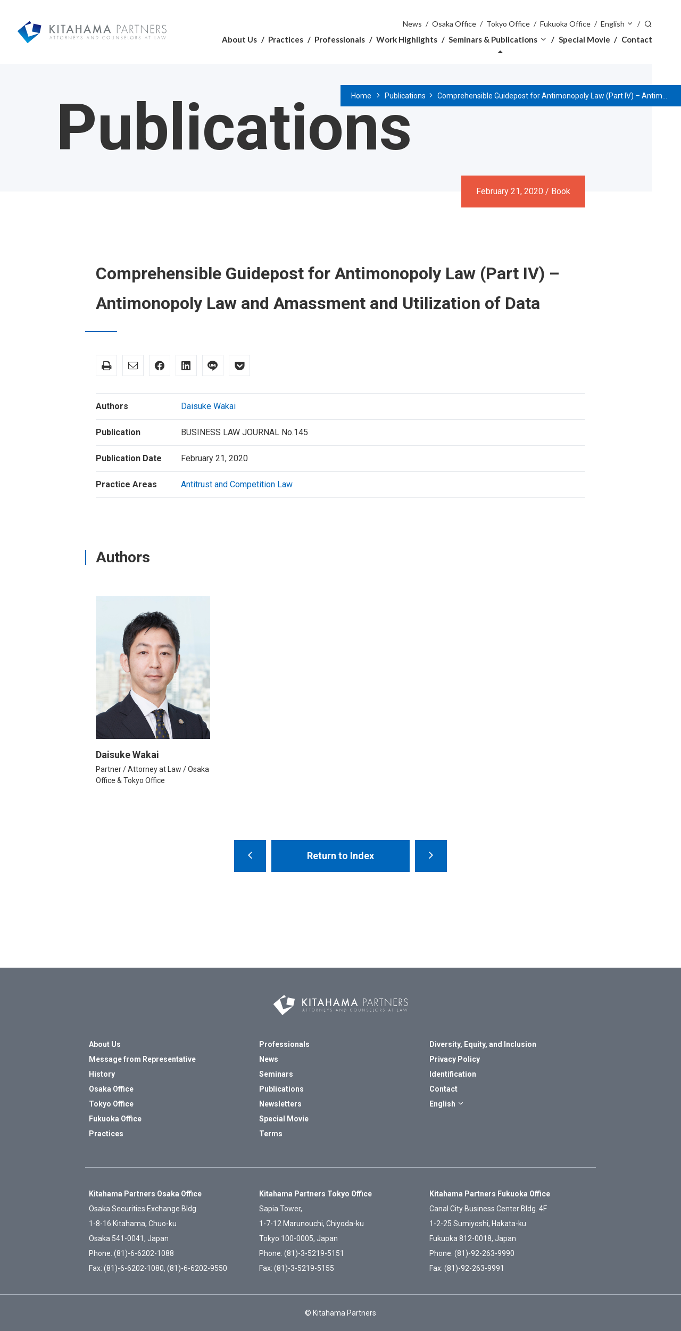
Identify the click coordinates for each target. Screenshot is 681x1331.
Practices (285, 39)
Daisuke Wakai (208, 406)
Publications (405, 95)
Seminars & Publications (493, 39)
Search (648, 23)
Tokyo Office (508, 23)
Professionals (339, 39)
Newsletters (280, 1104)
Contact (636, 39)
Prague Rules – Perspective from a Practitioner (431, 856)
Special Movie (584, 39)
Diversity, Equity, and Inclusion (482, 1044)
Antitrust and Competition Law (237, 484)
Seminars (276, 1074)
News (412, 23)
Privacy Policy (454, 1059)
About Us (239, 39)
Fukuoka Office (565, 23)
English (613, 23)
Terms (271, 1133)
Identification (452, 1074)
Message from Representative (142, 1059)
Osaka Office (454, 23)
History (102, 1074)
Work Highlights (406, 39)
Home (361, 95)
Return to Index (340, 855)
